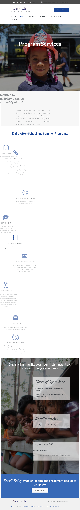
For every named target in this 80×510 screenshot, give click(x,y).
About (14, 20)
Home (13, 16)
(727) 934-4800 (17, 2)
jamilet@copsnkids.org (32, 2)
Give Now (33, 16)
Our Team (48, 506)
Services (23, 16)
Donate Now (61, 10)
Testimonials (56, 16)
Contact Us (56, 506)
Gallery (43, 16)
